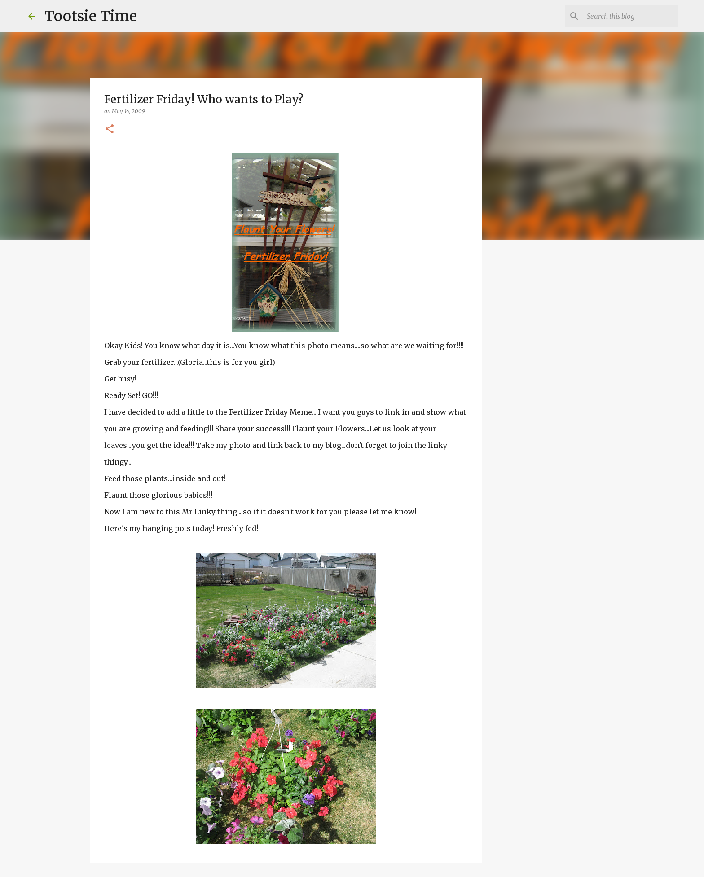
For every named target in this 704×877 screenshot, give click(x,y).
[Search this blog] (630, 16)
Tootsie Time (90, 16)
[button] (109, 129)
